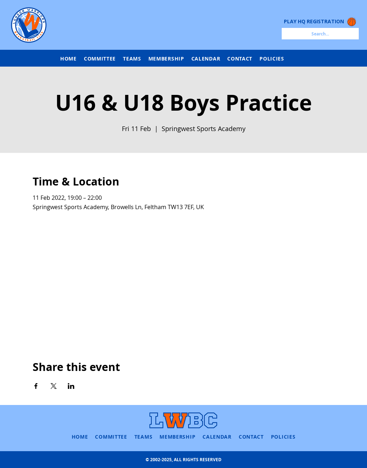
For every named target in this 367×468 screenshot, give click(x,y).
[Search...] (320, 33)
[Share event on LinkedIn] (71, 386)
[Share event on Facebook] (36, 386)
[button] (132, 58)
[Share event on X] (53, 386)
